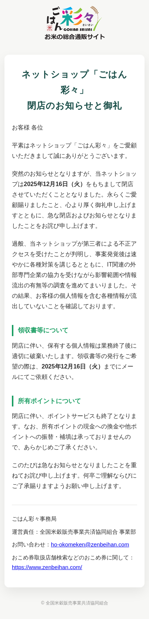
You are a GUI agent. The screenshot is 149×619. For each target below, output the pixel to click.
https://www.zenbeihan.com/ (47, 567)
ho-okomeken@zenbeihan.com (90, 544)
